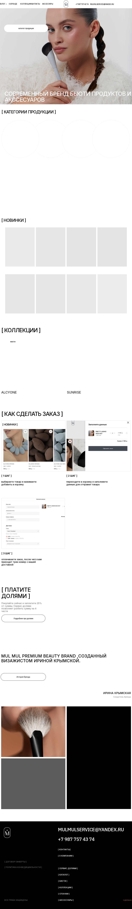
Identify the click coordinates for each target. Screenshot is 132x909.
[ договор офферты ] (15, 862)
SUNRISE (74, 392)
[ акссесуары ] (66, 900)
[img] (33, 362)
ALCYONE (9, 392)
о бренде (13, 4)
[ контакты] (64, 849)
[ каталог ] (63, 875)
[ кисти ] (62, 881)
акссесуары (47, 4)
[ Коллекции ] (65, 887)
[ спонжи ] (63, 894)
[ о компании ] (65, 856)
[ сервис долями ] (68, 868)
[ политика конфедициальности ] (23, 867)
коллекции (25, 4)
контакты (35, 4)
